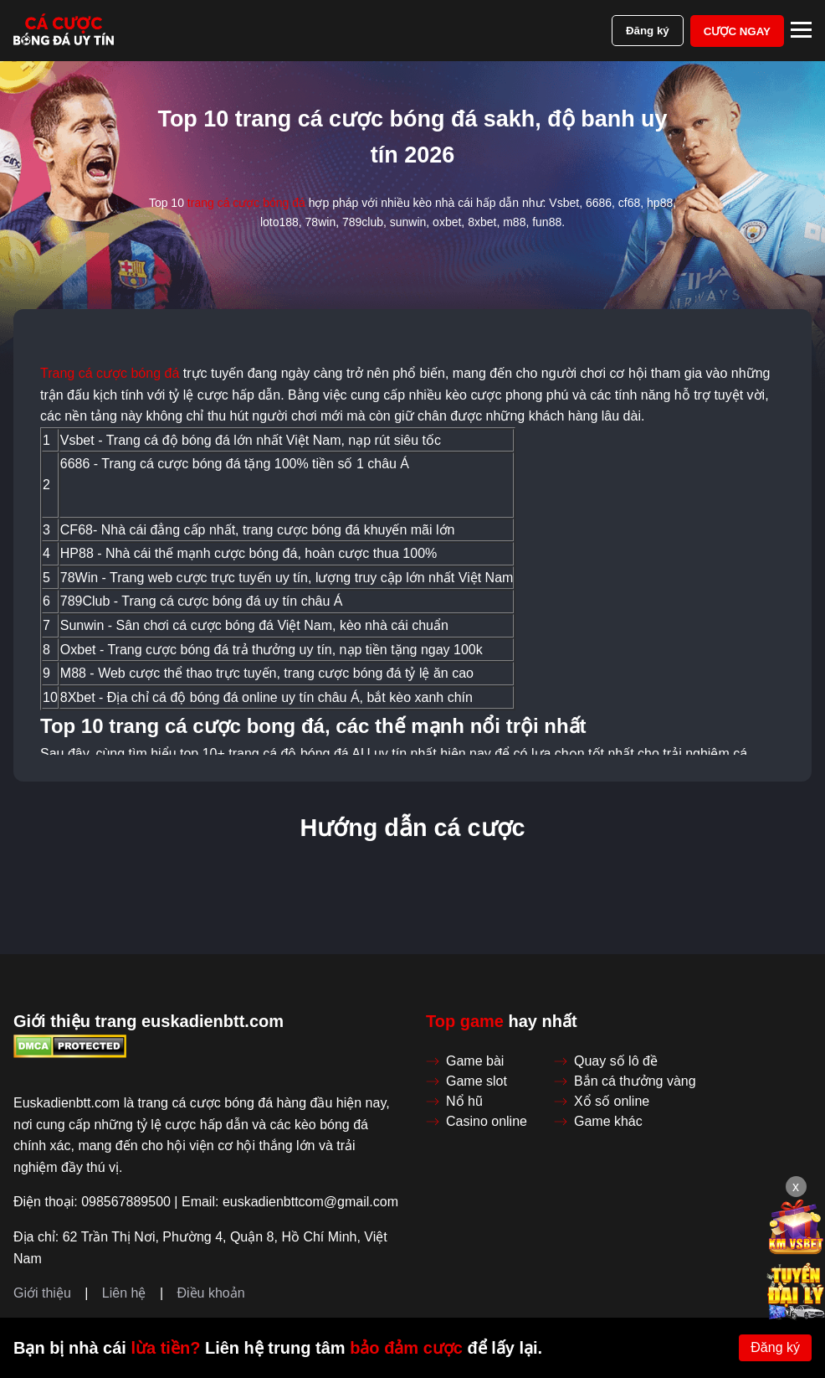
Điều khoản (210, 1293)
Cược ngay (737, 31)
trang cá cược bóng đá (246, 203)
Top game (465, 1021)
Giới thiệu (42, 1293)
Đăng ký (647, 30)
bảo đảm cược (406, 1347)
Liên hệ (124, 1293)
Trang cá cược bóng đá (109, 373)
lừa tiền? (165, 1347)
